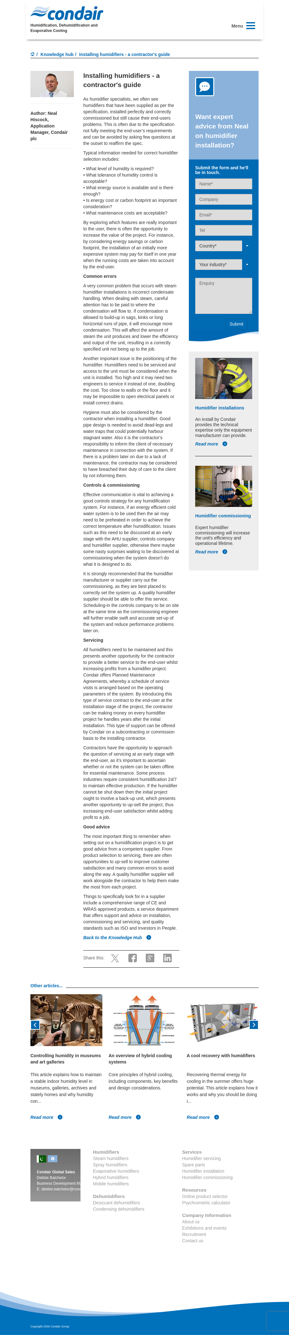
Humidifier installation (203, 1171)
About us (191, 1221)
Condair (66, 13)
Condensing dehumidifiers (118, 1209)
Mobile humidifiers (111, 1183)
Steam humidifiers (111, 1158)
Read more (211, 443)
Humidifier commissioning (207, 1177)
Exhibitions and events (204, 1228)
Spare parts (193, 1164)
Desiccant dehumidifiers (116, 1202)
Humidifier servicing (201, 1158)
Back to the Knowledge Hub (117, 937)
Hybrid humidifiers (111, 1177)
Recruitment (194, 1234)
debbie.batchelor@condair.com (68, 1189)
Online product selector (205, 1196)
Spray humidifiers (110, 1164)
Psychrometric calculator (206, 1202)
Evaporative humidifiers (116, 1171)
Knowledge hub (57, 54)
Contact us (192, 1240)
